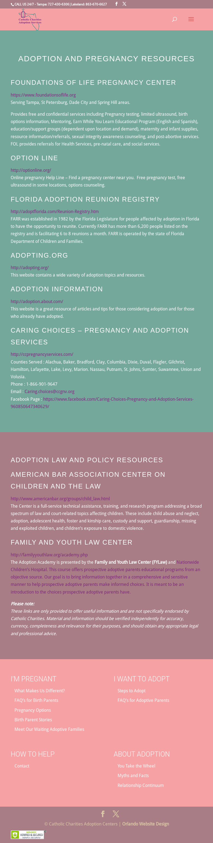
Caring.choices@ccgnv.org (49, 391)
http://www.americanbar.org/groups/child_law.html (60, 498)
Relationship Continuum (141, 785)
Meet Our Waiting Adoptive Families (49, 729)
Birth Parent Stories (33, 719)
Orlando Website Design (145, 824)
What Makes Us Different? (39, 690)
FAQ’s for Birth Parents (36, 700)
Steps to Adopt (131, 690)
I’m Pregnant (33, 679)
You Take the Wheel (136, 766)
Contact (21, 766)
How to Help (33, 754)
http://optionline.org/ (31, 170)
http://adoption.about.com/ (37, 301)
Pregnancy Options (32, 710)
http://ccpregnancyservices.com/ (42, 354)
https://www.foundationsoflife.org (43, 95)
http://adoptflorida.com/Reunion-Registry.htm (55, 211)
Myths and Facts (133, 775)
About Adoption (142, 754)
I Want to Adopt (142, 679)
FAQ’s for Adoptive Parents (143, 700)
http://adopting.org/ (30, 267)
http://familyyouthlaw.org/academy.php (49, 554)
